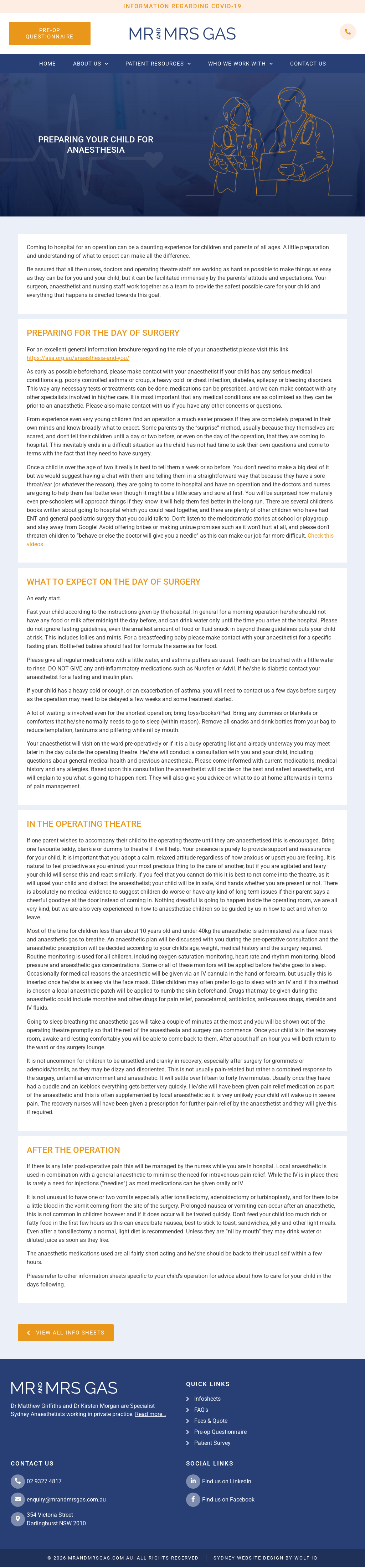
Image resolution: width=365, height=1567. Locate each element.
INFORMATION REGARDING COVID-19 (182, 6)
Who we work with (240, 63)
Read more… (150, 1414)
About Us (90, 63)
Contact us (308, 64)
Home (47, 64)
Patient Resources (158, 63)
